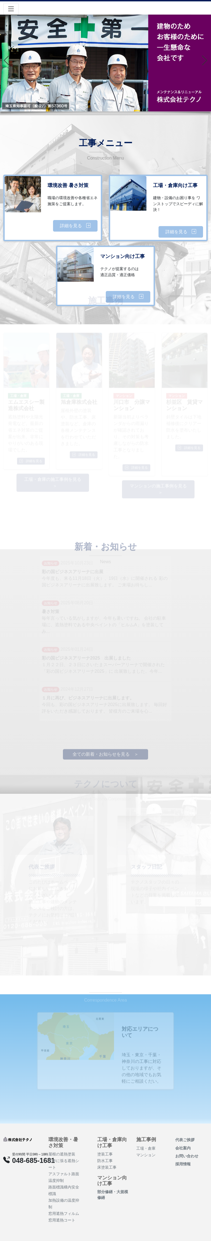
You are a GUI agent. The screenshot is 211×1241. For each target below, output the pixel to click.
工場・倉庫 (146, 1148)
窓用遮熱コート (61, 1220)
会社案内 (183, 1148)
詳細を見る (75, 225)
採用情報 (183, 1164)
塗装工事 (105, 1154)
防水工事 (105, 1160)
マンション (146, 1155)
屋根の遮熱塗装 (61, 1154)
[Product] (17, 1139)
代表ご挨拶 (185, 1140)
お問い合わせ (186, 1156)
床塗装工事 (106, 1167)
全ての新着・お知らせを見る (101, 747)
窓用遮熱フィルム (63, 1213)
